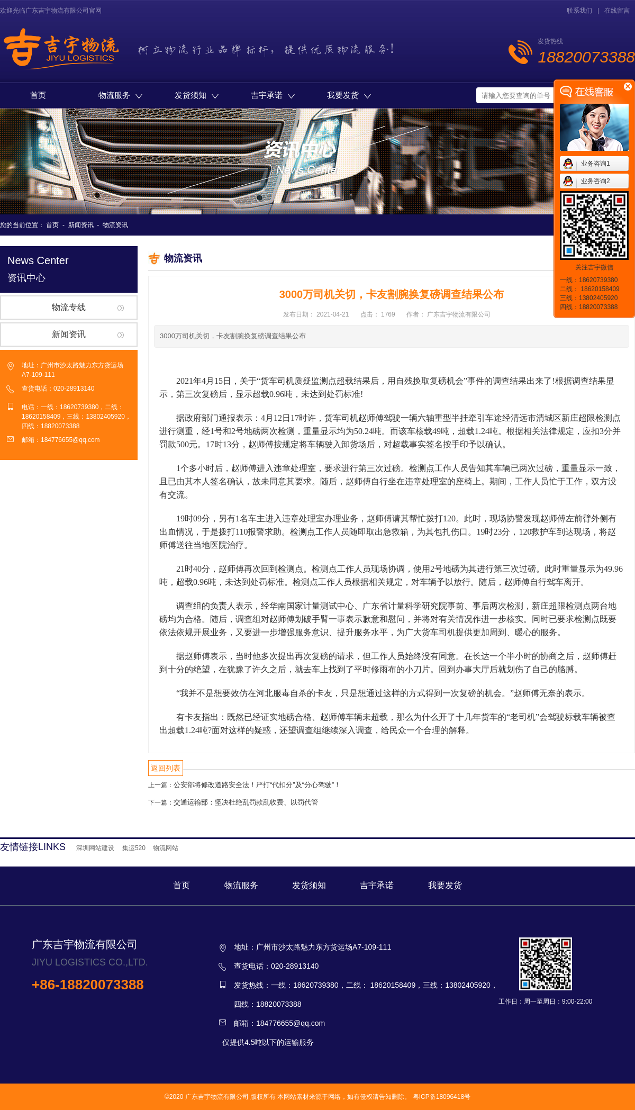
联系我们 (579, 10)
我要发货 (349, 95)
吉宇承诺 (273, 95)
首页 (38, 95)
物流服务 (120, 95)
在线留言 (617, 10)
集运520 (134, 848)
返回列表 (165, 768)
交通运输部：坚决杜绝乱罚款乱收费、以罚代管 (246, 802)
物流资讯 (115, 225)
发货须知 (197, 95)
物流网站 (165, 848)
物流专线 (69, 307)
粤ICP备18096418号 (441, 1096)
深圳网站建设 (95, 848)
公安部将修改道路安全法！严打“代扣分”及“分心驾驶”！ (257, 785)
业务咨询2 (595, 181)
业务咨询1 (595, 163)
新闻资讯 (81, 225)
